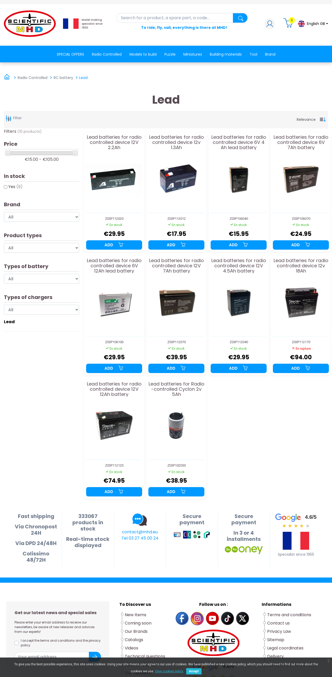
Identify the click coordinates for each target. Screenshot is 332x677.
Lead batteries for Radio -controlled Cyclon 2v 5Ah (176, 389)
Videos (131, 648)
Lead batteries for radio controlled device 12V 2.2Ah (114, 142)
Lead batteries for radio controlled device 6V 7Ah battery (301, 142)
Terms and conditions (289, 615)
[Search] (182, 18)
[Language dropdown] (313, 24)
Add (114, 245)
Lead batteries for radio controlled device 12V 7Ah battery (176, 265)
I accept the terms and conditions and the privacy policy (61, 642)
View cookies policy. (169, 671)
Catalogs (134, 640)
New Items (135, 615)
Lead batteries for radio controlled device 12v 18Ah (301, 265)
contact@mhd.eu (140, 532)
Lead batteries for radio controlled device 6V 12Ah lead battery (114, 265)
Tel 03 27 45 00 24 (139, 538)
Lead (9, 322)
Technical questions (145, 656)
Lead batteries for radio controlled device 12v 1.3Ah (176, 142)
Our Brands (136, 631)
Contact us (278, 623)
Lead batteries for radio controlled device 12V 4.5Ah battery (238, 265)
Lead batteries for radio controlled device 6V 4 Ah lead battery (238, 142)
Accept (194, 671)
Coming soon (138, 623)
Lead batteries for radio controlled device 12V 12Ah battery (114, 389)
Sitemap (275, 640)
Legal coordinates (285, 648)
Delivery (275, 656)
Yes (15, 187)
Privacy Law (279, 631)
